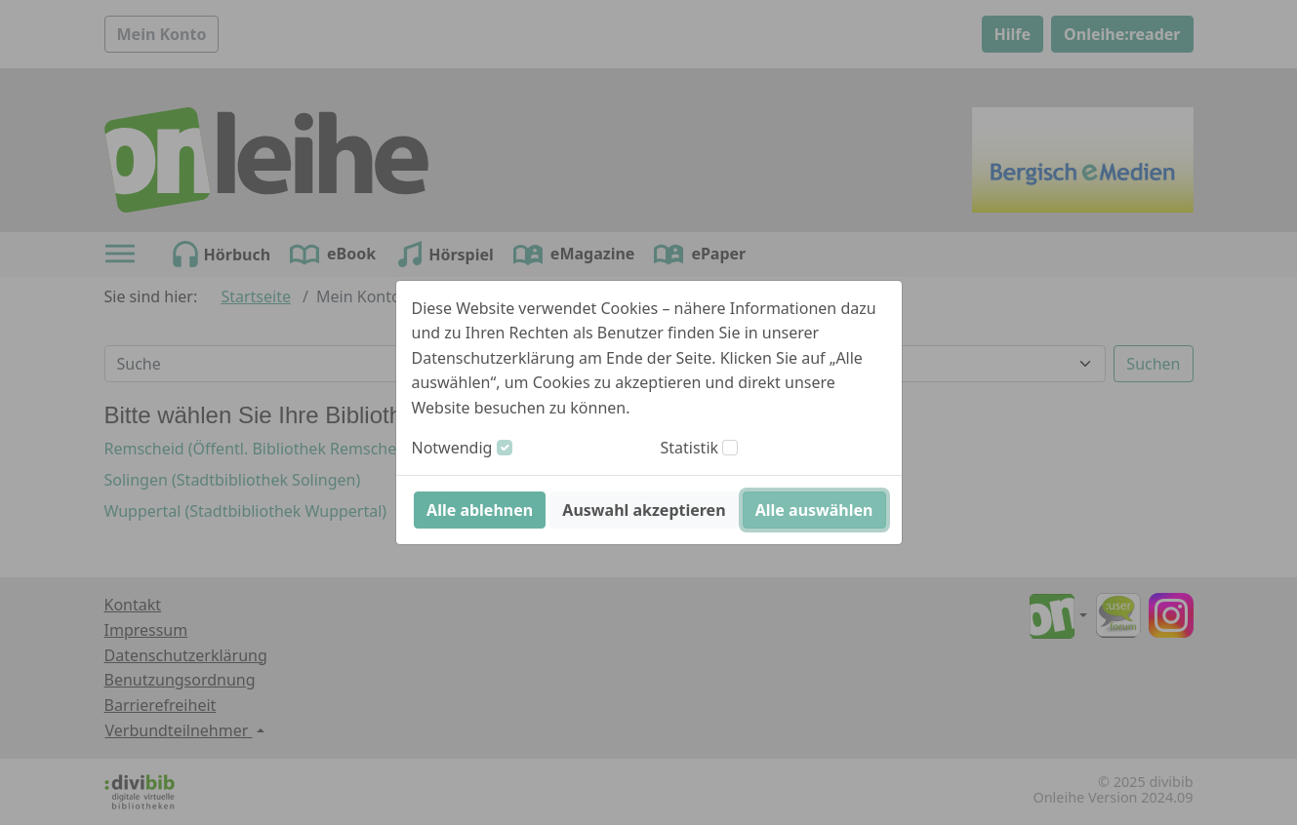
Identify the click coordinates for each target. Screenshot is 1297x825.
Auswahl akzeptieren (643, 510)
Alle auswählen (814, 510)
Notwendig (452, 447)
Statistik (690, 447)
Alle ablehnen (479, 510)
